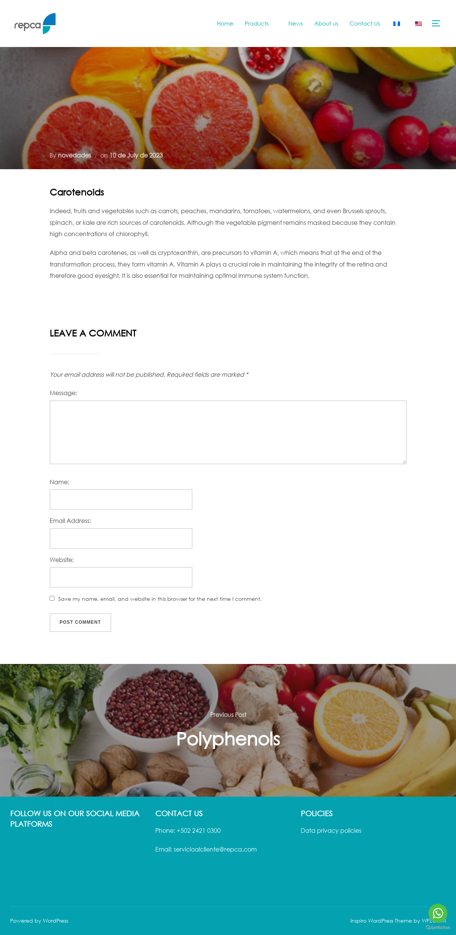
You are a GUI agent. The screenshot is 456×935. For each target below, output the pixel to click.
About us (326, 23)
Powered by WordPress (39, 920)
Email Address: (70, 520)
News (295, 23)
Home (225, 23)
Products (261, 23)
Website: (62, 560)
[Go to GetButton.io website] (438, 927)
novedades (74, 155)
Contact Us (365, 23)
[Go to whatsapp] (438, 913)
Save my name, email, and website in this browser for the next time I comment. (160, 599)
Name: (59, 482)
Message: (63, 393)
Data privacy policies (331, 830)
